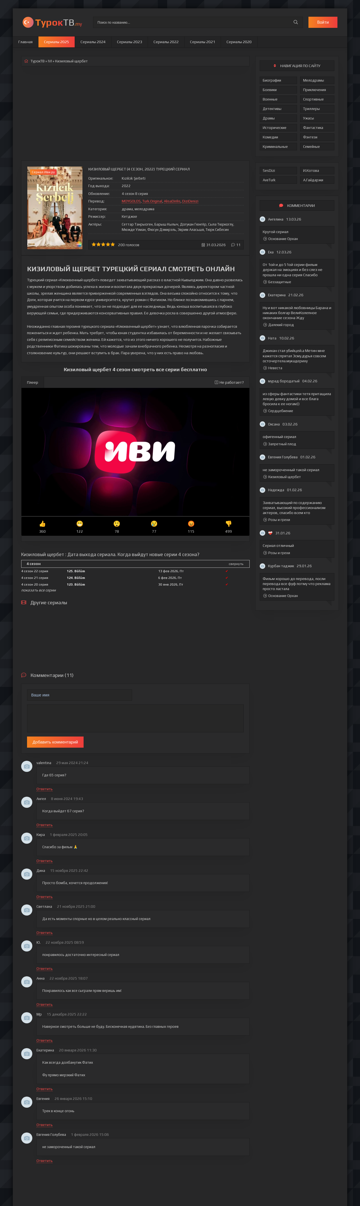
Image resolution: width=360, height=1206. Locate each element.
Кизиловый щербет (282, 477)
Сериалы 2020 (239, 42)
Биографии (272, 80)
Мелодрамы (313, 80)
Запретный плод (279, 444)
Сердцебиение (278, 411)
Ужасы (308, 118)
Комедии (270, 137)
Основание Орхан (280, 239)
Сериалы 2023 (129, 42)
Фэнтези (310, 137)
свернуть (236, 564)
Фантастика (313, 128)
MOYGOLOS (131, 201)
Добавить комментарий (55, 742)
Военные (270, 99)
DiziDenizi (190, 201)
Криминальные (275, 147)
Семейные (311, 147)
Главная (25, 42)
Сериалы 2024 (93, 42)
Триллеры (311, 109)
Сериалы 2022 (166, 42)
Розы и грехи (276, 520)
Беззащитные (277, 282)
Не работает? (229, 382)
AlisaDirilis (172, 201)
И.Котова (311, 170)
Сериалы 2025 (56, 42)
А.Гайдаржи (313, 180)
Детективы (272, 109)
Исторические (274, 128)
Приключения (314, 90)
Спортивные (313, 99)
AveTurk (269, 180)
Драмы (269, 118)
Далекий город (278, 325)
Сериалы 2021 (202, 42)
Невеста (272, 368)
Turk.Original (152, 201)
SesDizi (269, 170)
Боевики (270, 90)
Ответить (45, 789)
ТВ (58, 22)
